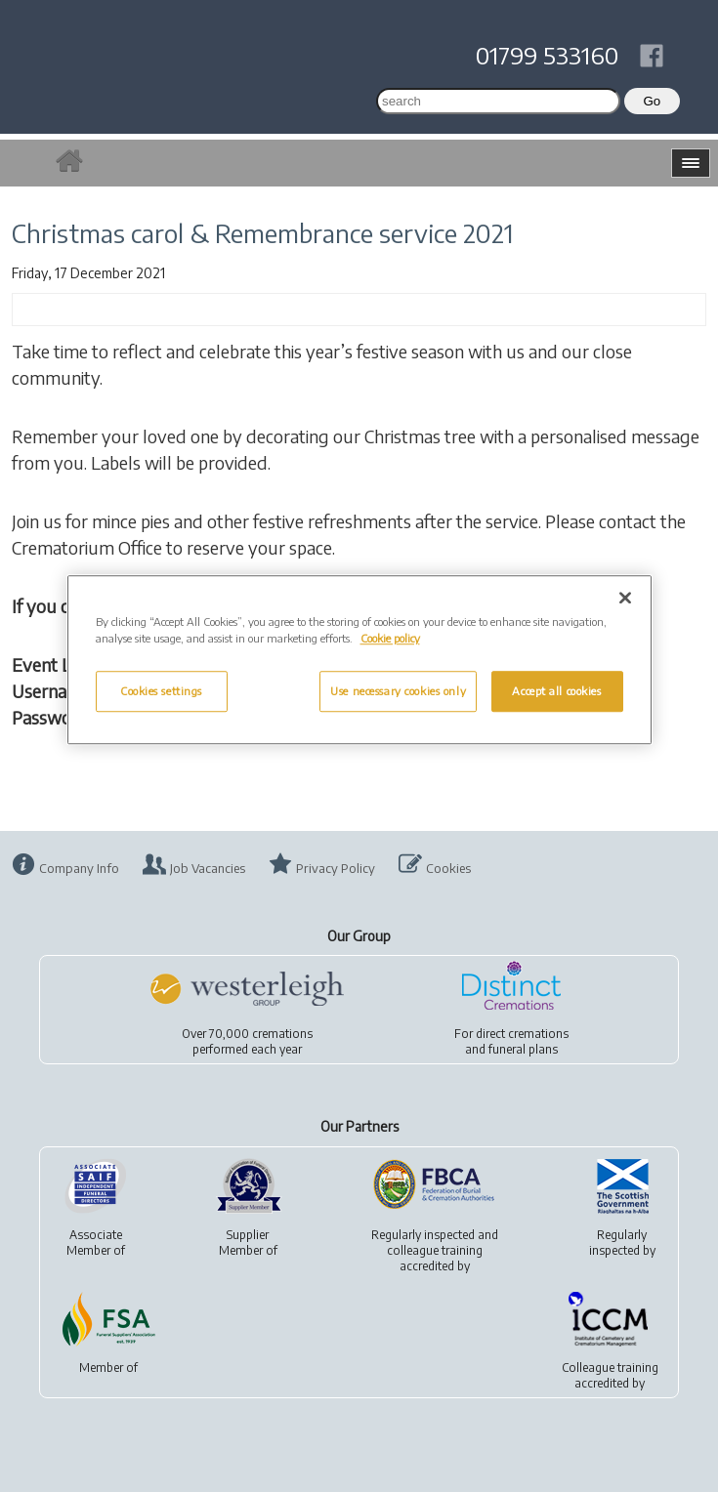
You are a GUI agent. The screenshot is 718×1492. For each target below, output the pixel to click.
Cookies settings (161, 691)
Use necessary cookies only (398, 691)
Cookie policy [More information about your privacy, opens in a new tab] (390, 638)
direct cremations (522, 1033)
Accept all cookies (556, 691)
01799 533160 (547, 54)
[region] (359, 659)
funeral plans (523, 1049)
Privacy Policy (335, 868)
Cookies (448, 868)
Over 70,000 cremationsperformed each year (247, 1041)
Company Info (79, 868)
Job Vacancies (207, 868)
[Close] (625, 597)
